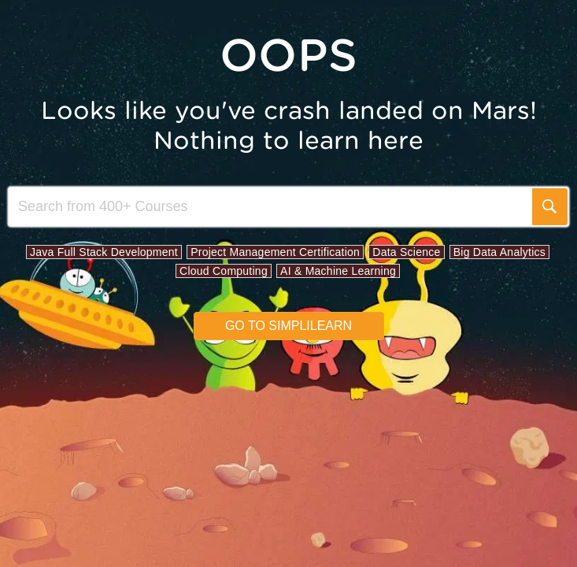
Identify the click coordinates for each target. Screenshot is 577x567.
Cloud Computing (223, 271)
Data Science (406, 252)
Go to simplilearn (288, 325)
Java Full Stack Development (104, 252)
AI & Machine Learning (338, 271)
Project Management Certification (275, 252)
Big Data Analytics (499, 252)
